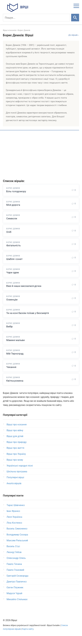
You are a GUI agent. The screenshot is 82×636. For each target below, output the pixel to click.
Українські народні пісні (20, 465)
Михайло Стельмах (17, 599)
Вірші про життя (15, 448)
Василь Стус (13, 546)
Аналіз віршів (14, 483)
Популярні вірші (15, 477)
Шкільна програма (17, 471)
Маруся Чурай (14, 593)
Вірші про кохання (17, 424)
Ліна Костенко (14, 522)
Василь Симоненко (17, 528)
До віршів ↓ (73, 35)
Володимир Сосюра (17, 534)
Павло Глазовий (15, 570)
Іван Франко (13, 511)
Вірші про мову (15, 459)
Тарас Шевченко (16, 505)
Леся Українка (14, 517)
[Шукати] (75, 17)
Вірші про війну (15, 430)
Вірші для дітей (15, 436)
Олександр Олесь (16, 558)
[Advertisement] (41, 155)
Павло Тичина (14, 564)
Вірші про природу (17, 442)
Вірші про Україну (16, 454)
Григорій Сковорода (17, 575)
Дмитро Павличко (17, 581)
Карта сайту (27, 629)
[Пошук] (36, 17)
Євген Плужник (15, 587)
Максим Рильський (17, 540)
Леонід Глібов (14, 552)
